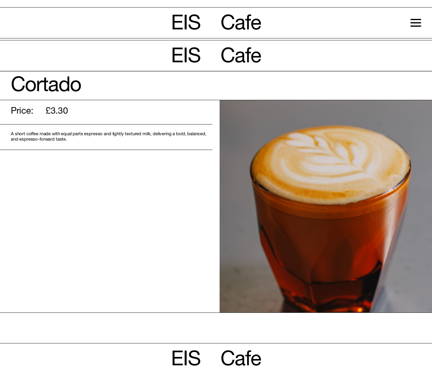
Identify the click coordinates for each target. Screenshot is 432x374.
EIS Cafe (216, 25)
